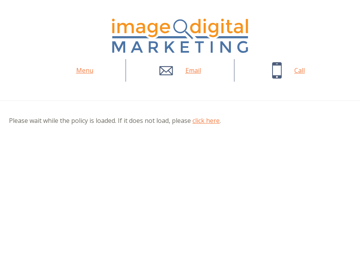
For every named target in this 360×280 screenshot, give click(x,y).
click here (206, 120)
